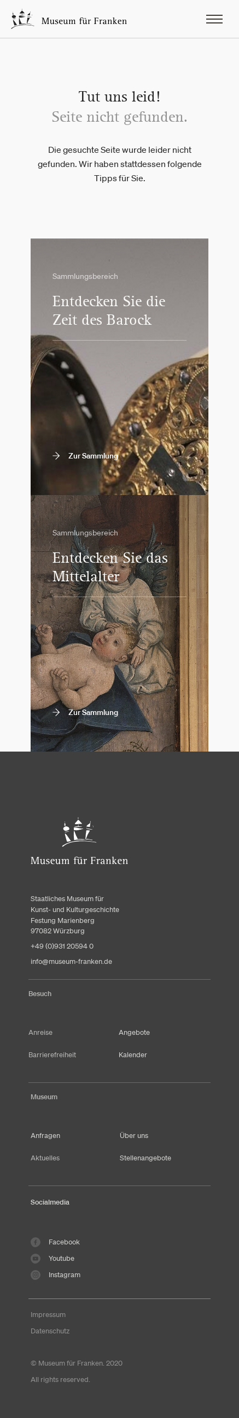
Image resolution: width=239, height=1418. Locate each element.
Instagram (55, 1275)
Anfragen (45, 1135)
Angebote (134, 1032)
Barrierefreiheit (52, 1054)
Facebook (55, 1242)
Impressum (48, 1314)
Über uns (134, 1135)
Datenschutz (50, 1331)
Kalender (133, 1054)
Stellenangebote (145, 1158)
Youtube (52, 1258)
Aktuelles (45, 1158)
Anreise (40, 1032)
